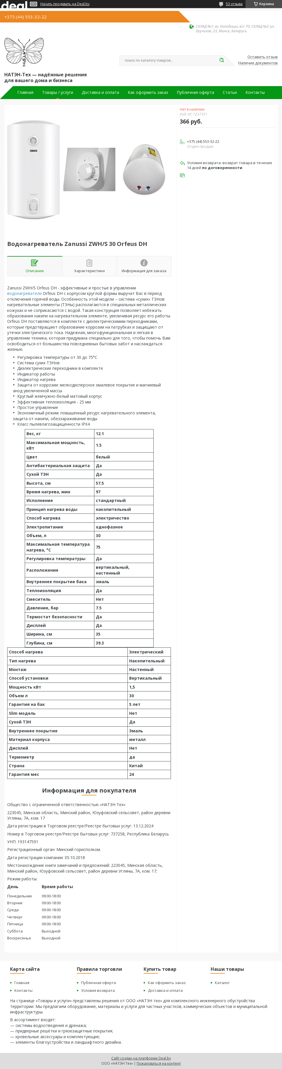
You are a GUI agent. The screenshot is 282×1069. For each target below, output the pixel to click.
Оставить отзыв (262, 57)
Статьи (230, 92)
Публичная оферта (195, 92)
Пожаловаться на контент (159, 1063)
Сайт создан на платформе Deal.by (141, 1058)
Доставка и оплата (100, 92)
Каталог (222, 982)
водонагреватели (24, 293)
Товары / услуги (57, 92)
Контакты (255, 92)
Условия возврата (98, 990)
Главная (25, 92)
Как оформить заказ (148, 92)
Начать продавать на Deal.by (64, 4)
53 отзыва (234, 3)
